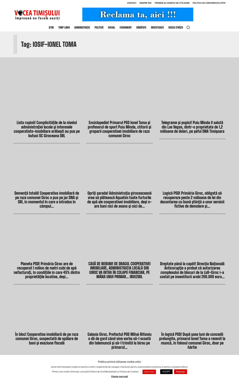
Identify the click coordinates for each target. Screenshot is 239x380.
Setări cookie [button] (149, 376)
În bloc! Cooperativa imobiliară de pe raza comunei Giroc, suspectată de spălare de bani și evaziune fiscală (46, 334)
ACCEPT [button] (166, 376)
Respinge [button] (180, 376)
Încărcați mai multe (119, 356)
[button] (188, 27)
